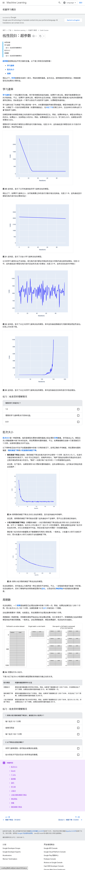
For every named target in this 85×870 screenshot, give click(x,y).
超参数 (13, 779)
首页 (4, 30)
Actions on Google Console (53, 862)
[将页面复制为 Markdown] (40, 36)
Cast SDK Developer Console (54, 866)
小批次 (13, 791)
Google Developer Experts (12, 852)
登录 (80, 3)
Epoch (13, 771)
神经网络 (14, 799)
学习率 (13, 787)
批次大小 (14, 767)
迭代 (45, 608)
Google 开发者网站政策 (25, 833)
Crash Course (44, 30)
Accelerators (7, 855)
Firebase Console (50, 859)
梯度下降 (49, 107)
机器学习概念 (9, 9)
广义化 (13, 775)
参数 (12, 803)
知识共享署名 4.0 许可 (37, 831)
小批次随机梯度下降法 (19, 795)
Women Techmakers (10, 859)
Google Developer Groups (11, 848)
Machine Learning (16, 2)
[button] (42, 409)
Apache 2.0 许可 (71, 831)
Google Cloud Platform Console (55, 852)
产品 (9, 30)
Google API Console (50, 848)
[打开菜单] (3, 2)
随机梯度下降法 (16, 807)
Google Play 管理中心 (51, 855)
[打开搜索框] (59, 2)
